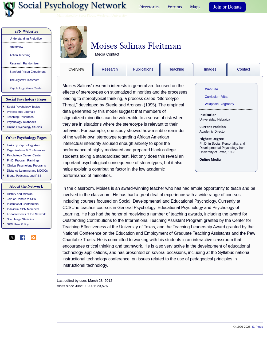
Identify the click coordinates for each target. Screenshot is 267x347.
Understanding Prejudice (26, 38)
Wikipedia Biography (219, 104)
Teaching (176, 69)
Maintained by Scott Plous (76, 15)
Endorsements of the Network (26, 214)
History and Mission (20, 193)
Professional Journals (21, 111)
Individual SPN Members (23, 209)
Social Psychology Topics (23, 106)
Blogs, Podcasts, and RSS (24, 175)
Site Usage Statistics (20, 219)
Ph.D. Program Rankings (23, 160)
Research (110, 69)
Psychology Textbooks (21, 122)
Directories (148, 7)
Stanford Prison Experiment (28, 71)
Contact (243, 69)
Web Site (211, 89)
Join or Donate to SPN (21, 199)
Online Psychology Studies (24, 127)
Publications (143, 69)
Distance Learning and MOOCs (27, 170)
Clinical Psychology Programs (26, 165)
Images (210, 69)
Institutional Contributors (23, 204)
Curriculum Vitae (216, 97)
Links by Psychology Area (23, 145)
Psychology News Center (26, 88)
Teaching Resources (20, 116)
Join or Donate (227, 7)
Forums (174, 7)
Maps (195, 7)
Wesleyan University (112, 15)
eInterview (16, 46)
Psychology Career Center (24, 155)
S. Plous (257, 326)
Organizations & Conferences (26, 150)
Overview (76, 69)
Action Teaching (20, 55)
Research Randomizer (24, 63)
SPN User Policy (18, 224)
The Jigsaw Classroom (24, 80)
